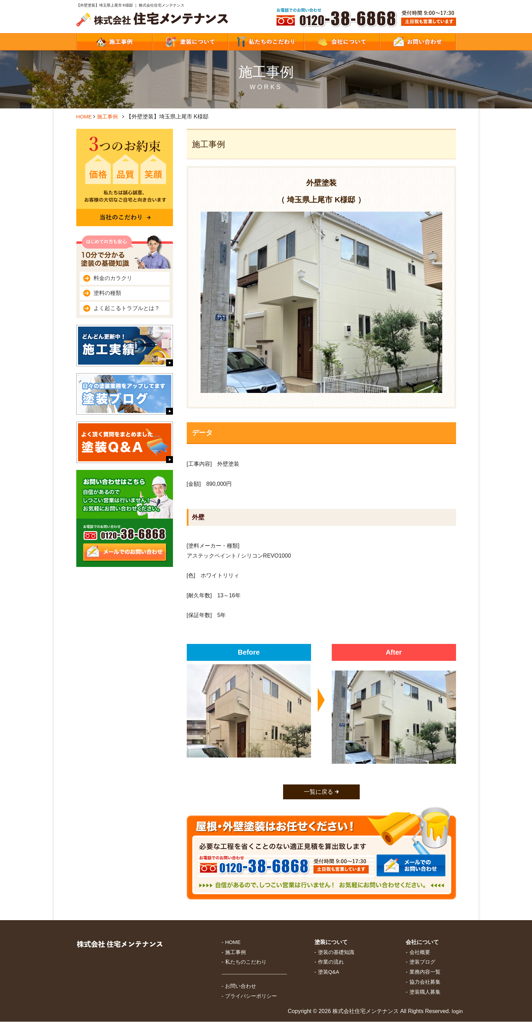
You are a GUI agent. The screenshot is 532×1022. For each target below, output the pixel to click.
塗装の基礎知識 (336, 952)
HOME (84, 116)
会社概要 (419, 952)
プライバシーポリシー (251, 997)
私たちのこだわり (246, 962)
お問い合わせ (240, 987)
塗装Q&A (328, 972)
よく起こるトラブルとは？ (127, 308)
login (457, 1011)
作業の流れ (331, 962)
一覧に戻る (318, 792)
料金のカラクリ (113, 278)
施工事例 (109, 116)
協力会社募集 (425, 982)
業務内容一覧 (425, 972)
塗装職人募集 (425, 992)
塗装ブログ (422, 962)
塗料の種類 (107, 293)
